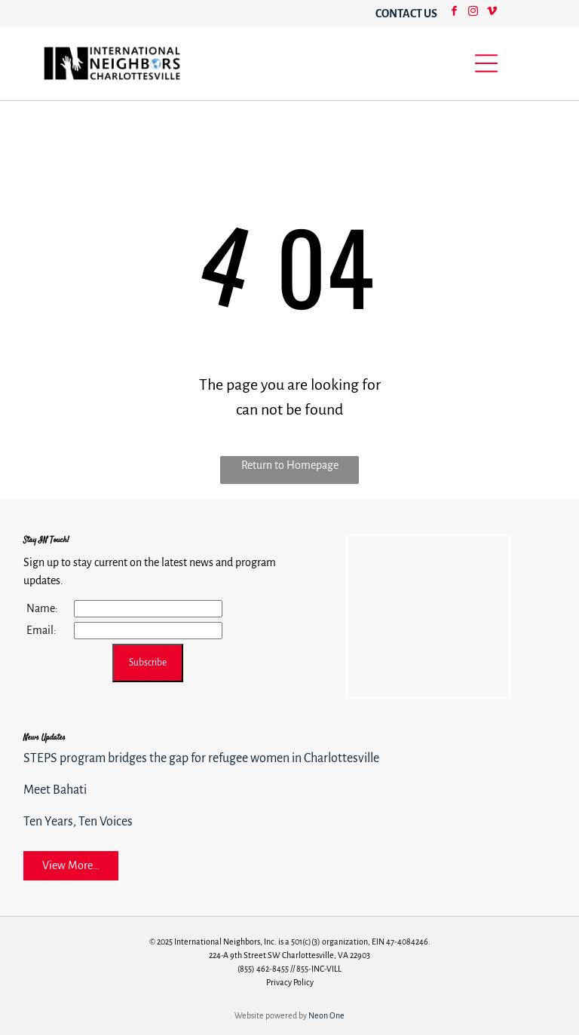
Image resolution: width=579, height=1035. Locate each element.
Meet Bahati (55, 790)
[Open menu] (486, 63)
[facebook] (453, 13)
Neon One (326, 1015)
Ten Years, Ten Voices (78, 821)
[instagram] (472, 13)
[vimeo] (491, 13)
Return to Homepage (290, 465)
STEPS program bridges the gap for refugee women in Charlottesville (201, 758)
